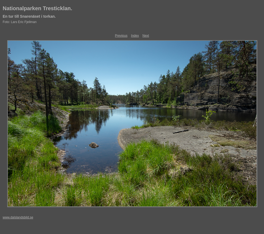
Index (135, 36)
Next (146, 36)
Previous (121, 36)
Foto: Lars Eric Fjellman (20, 22)
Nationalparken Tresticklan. (37, 8)
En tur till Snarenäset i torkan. (29, 16)
